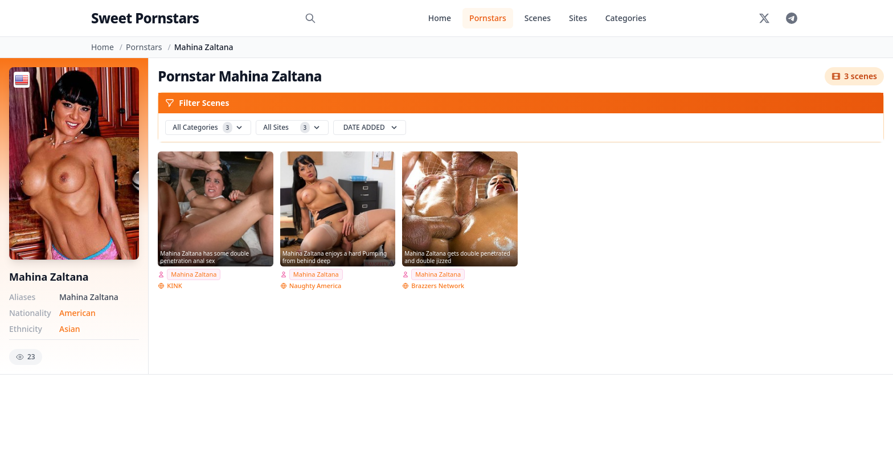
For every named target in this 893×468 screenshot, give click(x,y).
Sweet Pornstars (145, 18)
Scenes (538, 18)
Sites (578, 18)
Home (439, 18)
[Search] (310, 18)
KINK (174, 285)
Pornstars (487, 18)
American (77, 312)
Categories (625, 18)
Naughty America (315, 285)
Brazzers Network (437, 285)
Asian (69, 328)
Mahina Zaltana (193, 274)
